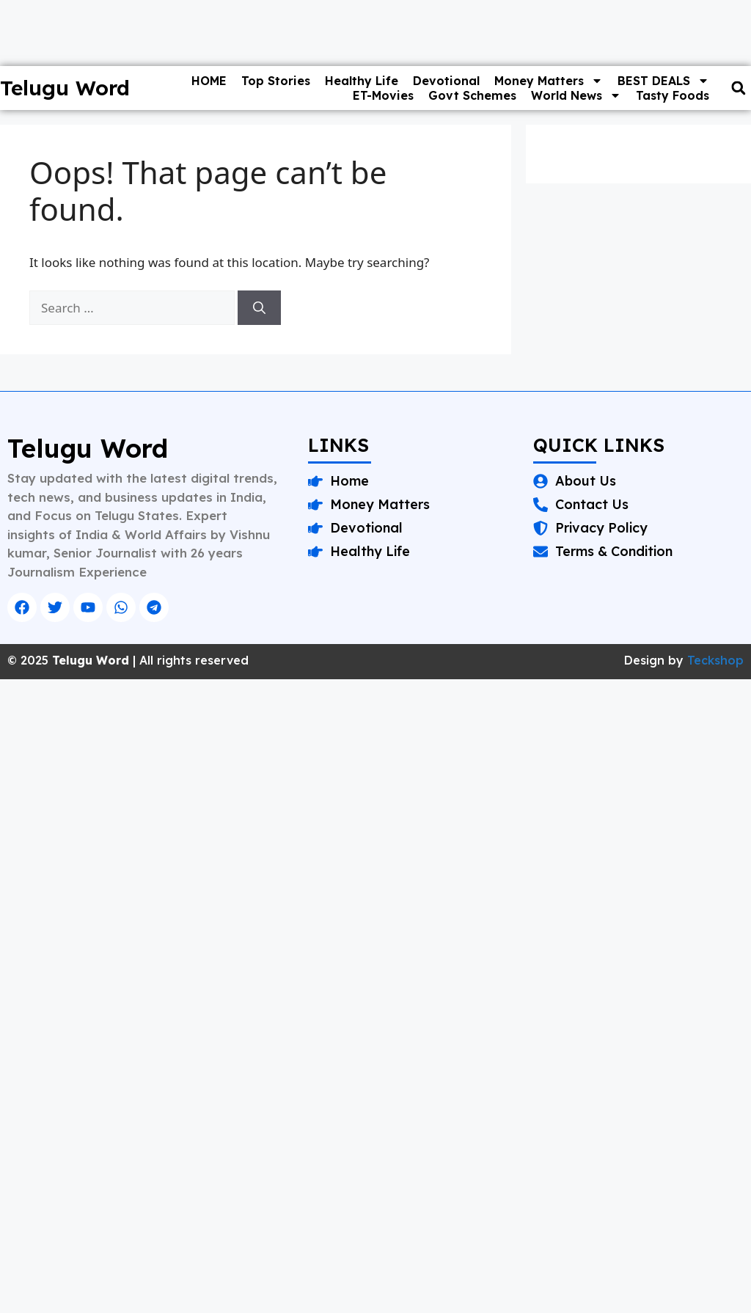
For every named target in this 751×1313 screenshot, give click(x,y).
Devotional (446, 80)
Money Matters (548, 80)
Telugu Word (65, 87)
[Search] (259, 308)
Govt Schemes (472, 95)
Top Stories (275, 80)
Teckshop (715, 660)
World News (576, 95)
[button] (738, 88)
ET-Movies (383, 95)
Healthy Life (361, 80)
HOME (209, 80)
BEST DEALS (663, 80)
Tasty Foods (672, 95)
